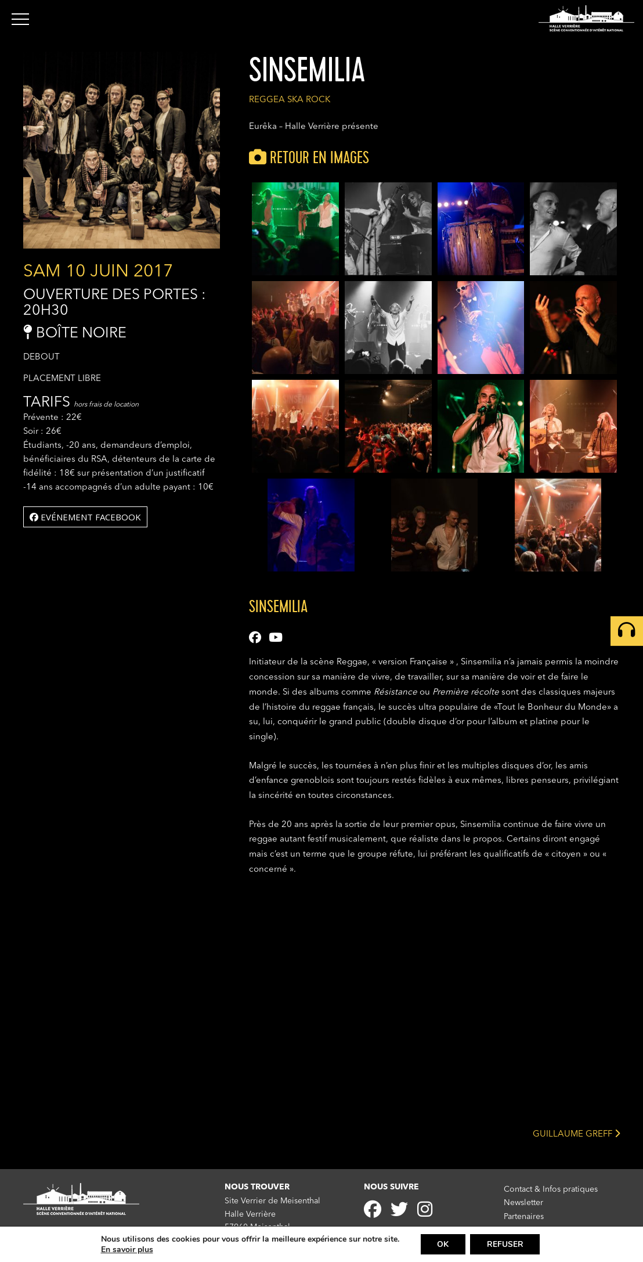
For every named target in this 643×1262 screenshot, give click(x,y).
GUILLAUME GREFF (576, 1133)
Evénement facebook (85, 517)
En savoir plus (125, 1249)
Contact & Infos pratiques (551, 1189)
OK (442, 1243)
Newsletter (523, 1202)
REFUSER (505, 1243)
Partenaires (524, 1215)
